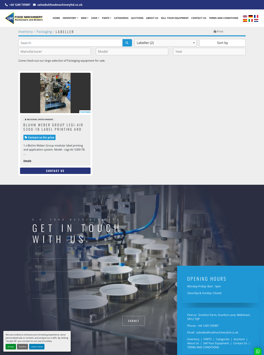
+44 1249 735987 (19, 5)
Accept (10, 346)
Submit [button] (133, 321)
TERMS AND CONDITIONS (223, 18)
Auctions (137, 18)
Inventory (69, 18)
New (84, 18)
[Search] (70, 42)
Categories (121, 18)
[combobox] (166, 42)
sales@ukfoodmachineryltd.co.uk (59, 5)
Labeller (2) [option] (145, 42)
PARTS (105, 18)
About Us (152, 18)
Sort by (222, 42)
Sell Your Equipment (175, 18)
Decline (22, 346)
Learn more (37, 346)
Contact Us (198, 18)
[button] (70, 18)
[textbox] (33, 51)
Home (56, 18)
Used (94, 18)
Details (27, 160)
